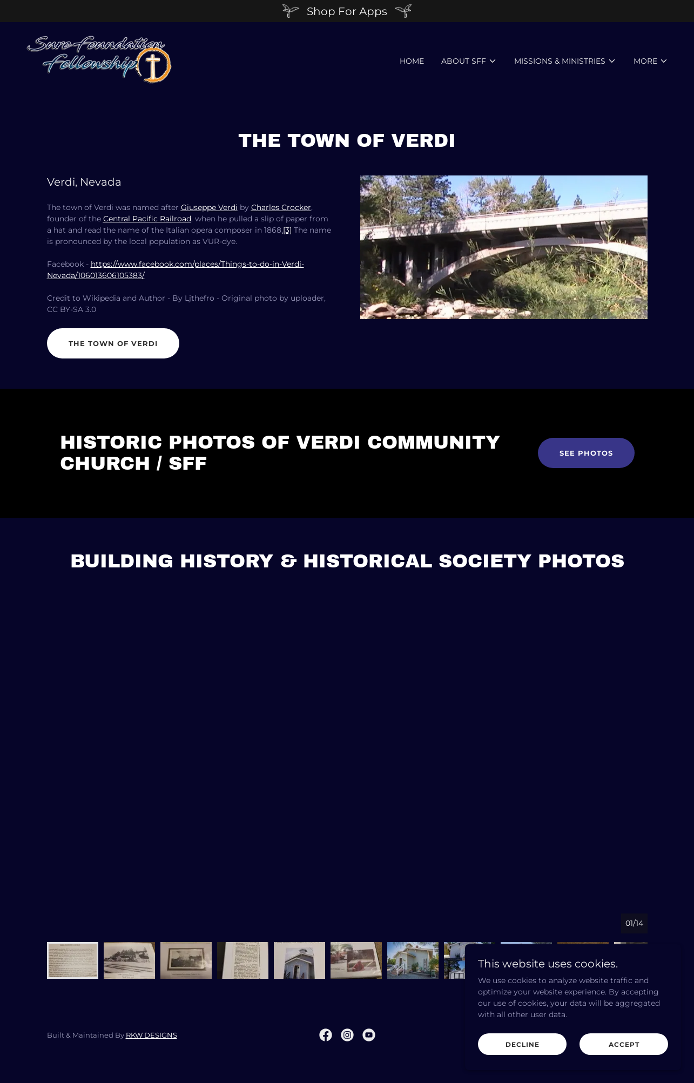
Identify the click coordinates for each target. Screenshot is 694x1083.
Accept (624, 1044)
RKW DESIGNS (151, 1035)
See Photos (586, 453)
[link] (99, 59)
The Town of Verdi (113, 343)
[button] (469, 61)
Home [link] (412, 61)
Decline (523, 1044)
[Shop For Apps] (347, 11)
